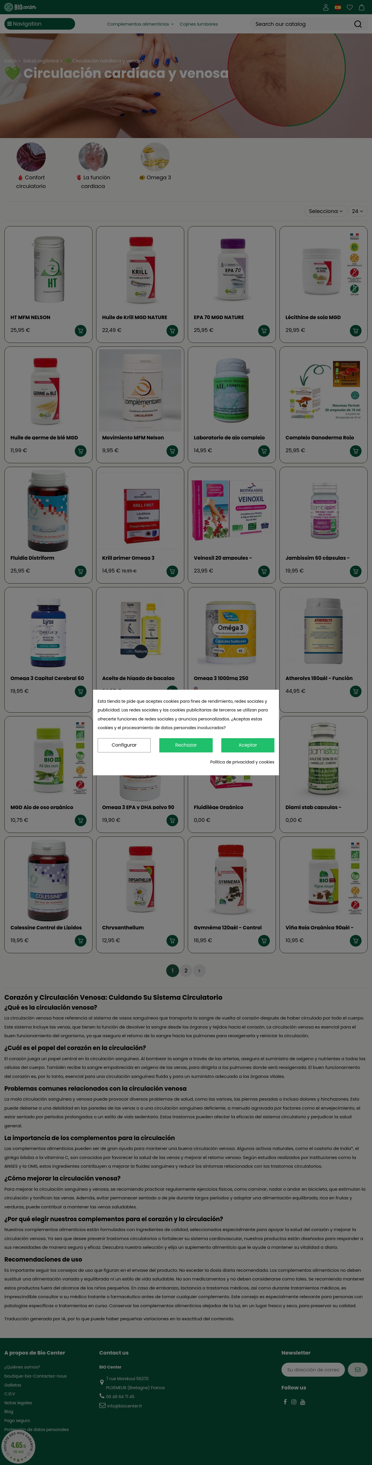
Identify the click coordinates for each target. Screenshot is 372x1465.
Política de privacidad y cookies (242, 762)
